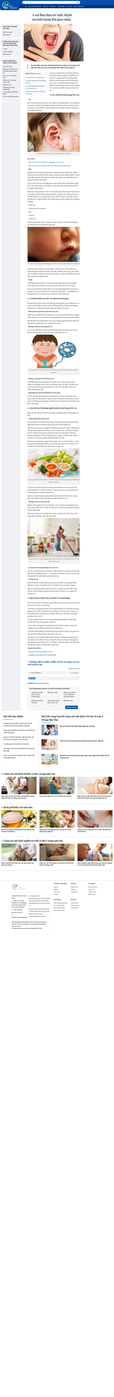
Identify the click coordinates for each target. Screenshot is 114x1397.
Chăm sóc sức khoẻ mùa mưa (10, 76)
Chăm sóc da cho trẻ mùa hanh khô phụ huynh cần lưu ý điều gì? (81, 741)
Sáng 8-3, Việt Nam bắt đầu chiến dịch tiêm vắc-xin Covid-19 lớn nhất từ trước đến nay (18, 738)
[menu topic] (19, 32)
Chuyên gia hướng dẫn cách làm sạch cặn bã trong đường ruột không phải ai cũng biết (17, 724)
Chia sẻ (32, 678)
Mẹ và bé (69, 6)
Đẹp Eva (73, 889)
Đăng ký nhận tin (71, 707)
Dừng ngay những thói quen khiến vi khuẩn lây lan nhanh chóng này (19, 731)
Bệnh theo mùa (7, 84)
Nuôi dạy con (74, 908)
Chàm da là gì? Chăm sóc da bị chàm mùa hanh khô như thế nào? (94, 830)
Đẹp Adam (91, 889)
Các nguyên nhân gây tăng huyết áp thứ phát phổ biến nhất (18, 750)
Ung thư (56, 887)
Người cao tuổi (7, 54)
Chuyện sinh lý (92, 892)
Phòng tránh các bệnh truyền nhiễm (9, 88)
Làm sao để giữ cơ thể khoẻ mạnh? (10, 93)
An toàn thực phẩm (59, 905)
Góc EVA (45, 6)
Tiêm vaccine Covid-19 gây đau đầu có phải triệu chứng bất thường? (19, 756)
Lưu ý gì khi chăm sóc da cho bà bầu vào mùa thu (55, 796)
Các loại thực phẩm (59, 910)
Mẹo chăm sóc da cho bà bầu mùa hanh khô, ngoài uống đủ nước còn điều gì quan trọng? (17, 797)
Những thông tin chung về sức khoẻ (10, 62)
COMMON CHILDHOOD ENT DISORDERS (42, 655)
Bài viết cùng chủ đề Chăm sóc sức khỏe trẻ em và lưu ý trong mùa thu (72, 718)
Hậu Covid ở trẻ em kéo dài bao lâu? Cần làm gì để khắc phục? (50, 166)
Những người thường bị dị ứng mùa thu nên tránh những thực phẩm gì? (55, 830)
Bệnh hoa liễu (92, 894)
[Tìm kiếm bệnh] (77, 2)
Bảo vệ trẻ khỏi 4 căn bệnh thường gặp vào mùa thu (46, 162)
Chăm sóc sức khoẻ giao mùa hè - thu (9, 81)
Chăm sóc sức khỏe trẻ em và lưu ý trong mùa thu (36, 694)
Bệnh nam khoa (92, 887)
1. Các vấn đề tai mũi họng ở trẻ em (34, 77)
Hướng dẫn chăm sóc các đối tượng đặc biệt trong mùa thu (10, 43)
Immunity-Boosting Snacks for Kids (40, 652)
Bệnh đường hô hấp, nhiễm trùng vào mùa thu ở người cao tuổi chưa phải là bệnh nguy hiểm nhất (94, 864)
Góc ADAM (53, 6)
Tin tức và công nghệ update (10, 96)
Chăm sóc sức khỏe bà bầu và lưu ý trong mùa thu (29, 774)
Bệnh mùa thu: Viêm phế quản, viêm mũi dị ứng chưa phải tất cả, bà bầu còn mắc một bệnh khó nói (94, 797)
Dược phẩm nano (79, 6)
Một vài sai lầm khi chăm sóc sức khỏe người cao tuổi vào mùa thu (17, 864)
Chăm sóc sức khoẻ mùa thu (10, 27)
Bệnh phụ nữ (74, 887)
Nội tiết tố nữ (74, 892)
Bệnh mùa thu (6, 34)
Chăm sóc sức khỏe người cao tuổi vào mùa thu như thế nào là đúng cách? (56, 864)
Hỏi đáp (56, 894)
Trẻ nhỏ (5, 49)
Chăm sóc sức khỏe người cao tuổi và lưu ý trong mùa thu (33, 841)
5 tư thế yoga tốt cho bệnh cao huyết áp (16, 744)
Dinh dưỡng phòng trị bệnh (61, 903)
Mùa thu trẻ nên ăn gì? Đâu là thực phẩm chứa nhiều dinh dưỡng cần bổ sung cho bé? (84, 757)
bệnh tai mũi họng (69, 637)
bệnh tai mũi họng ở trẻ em (41, 683)
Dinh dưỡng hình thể (59, 908)
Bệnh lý (56, 889)
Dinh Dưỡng (61, 6)
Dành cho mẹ (74, 905)
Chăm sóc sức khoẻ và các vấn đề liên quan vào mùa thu (10, 71)
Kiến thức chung (7, 32)
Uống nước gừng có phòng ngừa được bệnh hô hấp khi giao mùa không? (17, 830)
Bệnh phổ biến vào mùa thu (17, 807)
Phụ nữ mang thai (7, 51)
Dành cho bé (74, 903)
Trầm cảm (57, 892)
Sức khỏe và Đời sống (34, 6)
